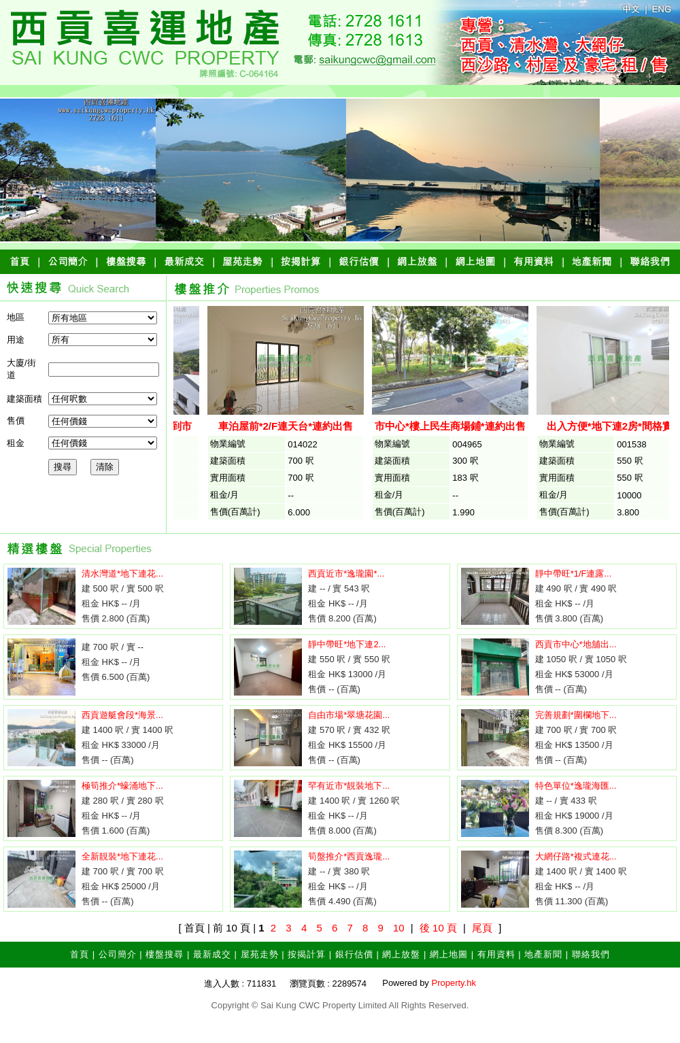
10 (399, 928)
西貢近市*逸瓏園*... (346, 573)
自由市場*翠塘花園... (349, 715)
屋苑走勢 (260, 954)
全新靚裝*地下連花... (122, 856)
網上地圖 (449, 954)
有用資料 (496, 954)
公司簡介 (118, 954)
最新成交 (212, 954)
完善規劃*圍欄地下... (576, 715)
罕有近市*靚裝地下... (349, 786)
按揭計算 (307, 954)
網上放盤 (401, 954)
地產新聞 (543, 954)
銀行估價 (354, 954)
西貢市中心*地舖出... (576, 644)
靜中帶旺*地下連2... (347, 644)
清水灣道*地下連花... (122, 573)
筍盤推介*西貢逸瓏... (349, 856)
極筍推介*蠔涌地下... (122, 786)
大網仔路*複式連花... (576, 856)
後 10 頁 (438, 928)
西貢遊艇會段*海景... (122, 715)
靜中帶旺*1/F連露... (573, 573)
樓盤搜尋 (165, 954)
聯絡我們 (591, 954)
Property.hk (453, 983)
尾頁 (482, 928)
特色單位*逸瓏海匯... (576, 786)
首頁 (79, 954)
